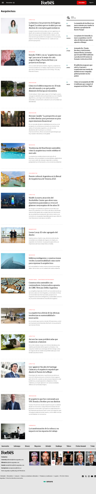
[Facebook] (83, 476)
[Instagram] (89, 476)
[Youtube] (92, 476)
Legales (56, 476)
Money (27, 446)
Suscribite (82, 2)
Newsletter (10, 476)
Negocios (37, 446)
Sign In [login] (91, 2)
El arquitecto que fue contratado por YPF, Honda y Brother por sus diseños (44, 400)
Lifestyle (48, 446)
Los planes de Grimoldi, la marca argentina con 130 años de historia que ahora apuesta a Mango (83, 39)
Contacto (17, 476)
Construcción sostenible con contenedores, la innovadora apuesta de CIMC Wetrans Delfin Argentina (44, 285)
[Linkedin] (95, 476)
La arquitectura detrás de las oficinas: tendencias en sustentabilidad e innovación (44, 315)
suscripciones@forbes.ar (15, 468)
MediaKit (2, 476)
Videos (69, 446)
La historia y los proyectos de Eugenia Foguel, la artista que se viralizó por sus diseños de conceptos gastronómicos (45, 25)
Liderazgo (17, 446)
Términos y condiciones (46, 476)
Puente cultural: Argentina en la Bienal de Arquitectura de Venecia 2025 (45, 177)
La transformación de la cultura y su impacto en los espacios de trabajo (44, 430)
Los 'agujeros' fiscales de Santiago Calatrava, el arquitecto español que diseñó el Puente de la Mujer (43, 369)
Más (82, 17)
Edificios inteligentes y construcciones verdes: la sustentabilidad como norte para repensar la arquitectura (45, 260)
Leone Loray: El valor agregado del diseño (43, 234)
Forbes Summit (81, 446)
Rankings (59, 446)
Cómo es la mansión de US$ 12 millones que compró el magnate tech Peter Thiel (83, 84)
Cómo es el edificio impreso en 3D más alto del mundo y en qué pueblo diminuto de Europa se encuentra (44, 88)
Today (92, 446)
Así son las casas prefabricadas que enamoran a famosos (43, 340)
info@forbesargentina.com (12, 462)
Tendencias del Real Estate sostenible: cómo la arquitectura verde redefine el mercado (45, 150)
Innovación (5, 446)
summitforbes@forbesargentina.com (14, 465)
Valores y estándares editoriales (29, 476)
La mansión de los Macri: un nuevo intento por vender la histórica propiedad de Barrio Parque (84, 27)
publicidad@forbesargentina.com (15, 459)
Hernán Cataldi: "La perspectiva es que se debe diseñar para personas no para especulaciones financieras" (45, 118)
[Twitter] (86, 476)
